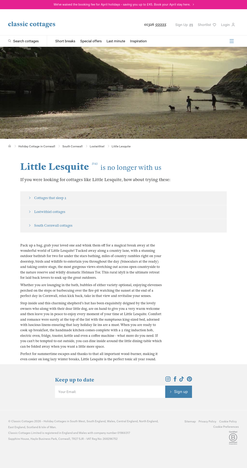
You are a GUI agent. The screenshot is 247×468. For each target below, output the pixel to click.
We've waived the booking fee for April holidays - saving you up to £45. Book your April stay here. (122, 4)
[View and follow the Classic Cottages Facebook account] (175, 380)
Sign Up (184, 25)
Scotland (32, 427)
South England (96, 421)
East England (16, 427)
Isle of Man (48, 427)
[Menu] (232, 41)
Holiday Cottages (55, 421)
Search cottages (26, 41)
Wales (111, 421)
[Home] (9, 146)
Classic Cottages (22, 421)
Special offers (91, 41)
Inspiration (138, 41)
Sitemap (190, 421)
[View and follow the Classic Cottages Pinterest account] (189, 380)
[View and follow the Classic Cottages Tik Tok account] (181, 380)
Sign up (181, 391)
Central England (127, 421)
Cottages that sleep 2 (50, 198)
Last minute (116, 41)
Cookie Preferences (226, 427)
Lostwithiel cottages (49, 212)
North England (148, 421)
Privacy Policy (207, 421)
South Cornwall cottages (53, 225)
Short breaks (65, 41)
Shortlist (207, 25)
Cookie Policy (228, 421)
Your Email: (67, 392)
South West (77, 421)
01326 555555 (155, 24)
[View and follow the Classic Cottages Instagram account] (168, 380)
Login (228, 25)
